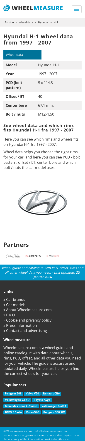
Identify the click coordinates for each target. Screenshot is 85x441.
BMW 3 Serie (13, 412)
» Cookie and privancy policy (27, 320)
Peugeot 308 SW (54, 412)
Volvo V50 (32, 393)
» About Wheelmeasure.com (27, 309)
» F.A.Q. (9, 314)
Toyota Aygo (42, 400)
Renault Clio (51, 393)
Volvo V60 (32, 412)
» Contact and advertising (25, 330)
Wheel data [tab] (14, 54)
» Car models (14, 304)
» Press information (20, 325)
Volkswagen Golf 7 (17, 400)
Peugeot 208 (13, 393)
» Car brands (14, 299)
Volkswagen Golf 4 (53, 406)
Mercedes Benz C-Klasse (21, 406)
